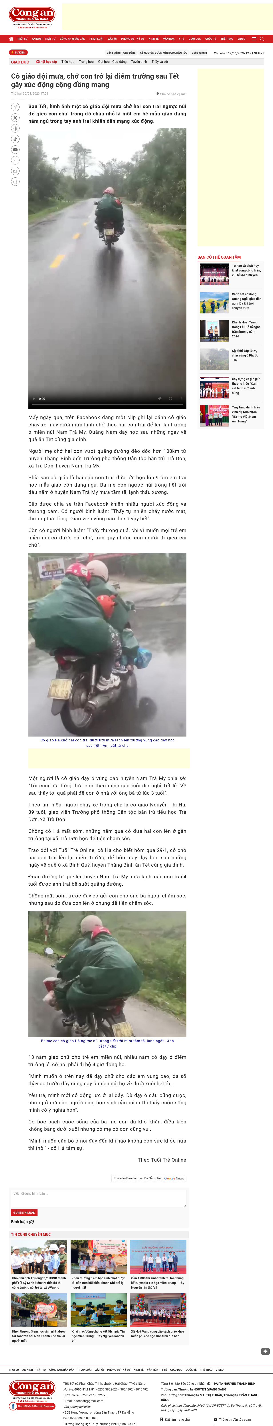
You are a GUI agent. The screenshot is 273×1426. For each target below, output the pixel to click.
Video (241, 38)
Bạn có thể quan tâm (219, 257)
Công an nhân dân (72, 38)
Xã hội (112, 38)
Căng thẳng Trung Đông (132, 52)
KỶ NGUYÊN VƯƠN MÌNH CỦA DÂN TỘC (175, 52)
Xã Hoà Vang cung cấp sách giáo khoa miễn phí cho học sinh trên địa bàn (157, 1334)
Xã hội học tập (46, 61)
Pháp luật (96, 38)
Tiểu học (67, 61)
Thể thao (227, 38)
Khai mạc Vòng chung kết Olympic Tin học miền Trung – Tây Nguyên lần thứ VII (98, 1336)
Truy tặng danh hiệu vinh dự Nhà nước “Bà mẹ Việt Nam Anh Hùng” (246, 414)
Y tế (181, 38)
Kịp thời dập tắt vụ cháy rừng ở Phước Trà (245, 355)
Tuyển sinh (139, 61)
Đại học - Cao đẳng (112, 61)
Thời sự (22, 38)
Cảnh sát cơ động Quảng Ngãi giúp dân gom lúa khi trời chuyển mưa (246, 301)
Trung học (86, 61)
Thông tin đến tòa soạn (232, 1419)
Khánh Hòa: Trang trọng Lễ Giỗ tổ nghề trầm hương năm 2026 (246, 329)
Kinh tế (154, 38)
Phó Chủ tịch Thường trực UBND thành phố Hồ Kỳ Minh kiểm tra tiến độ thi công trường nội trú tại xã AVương (39, 1282)
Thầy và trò (160, 61)
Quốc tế (210, 38)
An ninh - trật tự (43, 38)
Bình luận (22, 1221)
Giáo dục (195, 38)
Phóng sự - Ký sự (132, 38)
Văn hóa (168, 38)
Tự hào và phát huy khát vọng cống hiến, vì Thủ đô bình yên (246, 270)
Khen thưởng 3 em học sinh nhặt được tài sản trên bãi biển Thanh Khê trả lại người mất (98, 1282)
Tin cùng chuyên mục (31, 1234)
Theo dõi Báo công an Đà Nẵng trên (149, 1178)
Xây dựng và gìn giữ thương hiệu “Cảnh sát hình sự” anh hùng (246, 386)
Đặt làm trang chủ (175, 1419)
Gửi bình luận (24, 1212)
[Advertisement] (167, 16)
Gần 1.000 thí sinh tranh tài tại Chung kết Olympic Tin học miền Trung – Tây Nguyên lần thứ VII (157, 1282)
